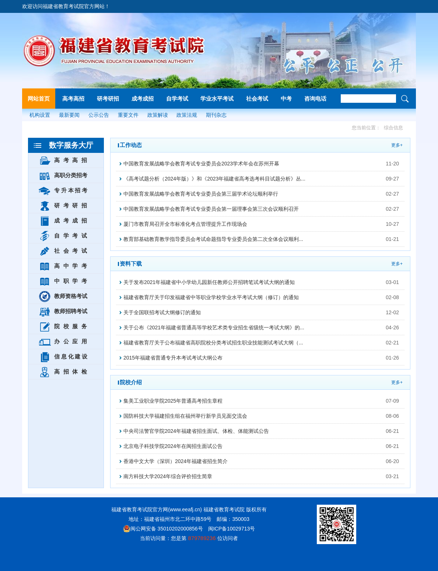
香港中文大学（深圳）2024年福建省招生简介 (175, 461)
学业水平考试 (217, 98)
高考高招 (73, 98)
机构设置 (39, 115)
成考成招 (143, 98)
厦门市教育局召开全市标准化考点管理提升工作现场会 (185, 224)
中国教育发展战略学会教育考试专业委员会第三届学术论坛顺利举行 (200, 194)
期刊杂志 (216, 115)
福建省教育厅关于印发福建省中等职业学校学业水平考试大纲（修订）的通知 (211, 297)
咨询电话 (315, 98)
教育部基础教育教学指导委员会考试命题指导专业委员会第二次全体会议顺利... (213, 239)
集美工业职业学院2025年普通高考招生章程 (172, 401)
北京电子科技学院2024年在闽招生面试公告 (172, 446)
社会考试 (257, 98)
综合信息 (393, 127)
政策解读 (157, 115)
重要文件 (128, 115)
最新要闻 (69, 115)
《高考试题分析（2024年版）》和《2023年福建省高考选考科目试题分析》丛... (214, 179)
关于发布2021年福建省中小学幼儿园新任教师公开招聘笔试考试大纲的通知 (209, 282)
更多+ (397, 145)
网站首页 (39, 98)
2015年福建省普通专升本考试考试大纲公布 (172, 358)
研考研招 (108, 98)
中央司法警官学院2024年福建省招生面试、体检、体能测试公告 (196, 431)
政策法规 (186, 115)
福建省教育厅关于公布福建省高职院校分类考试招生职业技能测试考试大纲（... (213, 343)
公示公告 (98, 115)
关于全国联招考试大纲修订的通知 (162, 312)
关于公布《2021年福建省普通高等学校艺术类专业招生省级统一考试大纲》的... (213, 327)
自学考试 (177, 98)
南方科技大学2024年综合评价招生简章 (167, 476)
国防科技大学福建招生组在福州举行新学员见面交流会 (185, 416)
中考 (286, 98)
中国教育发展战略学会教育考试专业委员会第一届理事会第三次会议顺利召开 (211, 209)
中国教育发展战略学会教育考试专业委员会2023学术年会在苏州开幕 (201, 164)
